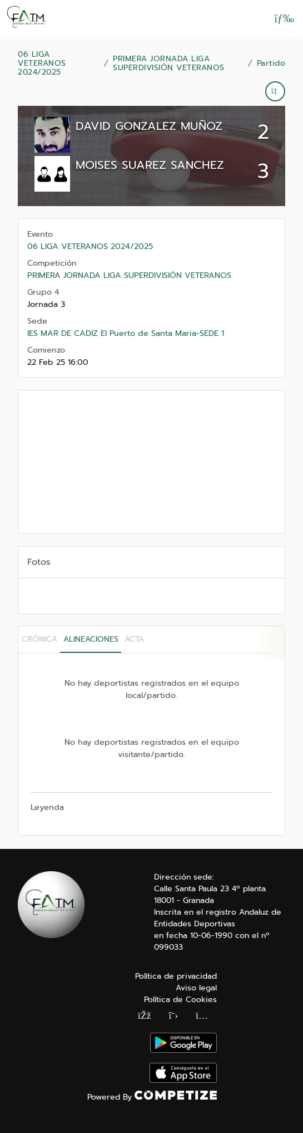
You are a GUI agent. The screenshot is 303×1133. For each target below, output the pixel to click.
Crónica (39, 639)
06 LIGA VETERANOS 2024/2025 (42, 63)
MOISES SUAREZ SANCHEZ (150, 165)
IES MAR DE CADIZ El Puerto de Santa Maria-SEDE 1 (125, 333)
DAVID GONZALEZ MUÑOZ (149, 126)
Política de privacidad (176, 976)
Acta (134, 639)
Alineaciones (90, 639)
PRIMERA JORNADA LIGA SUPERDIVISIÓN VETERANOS (169, 63)
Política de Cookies (180, 999)
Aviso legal (196, 988)
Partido (271, 63)
